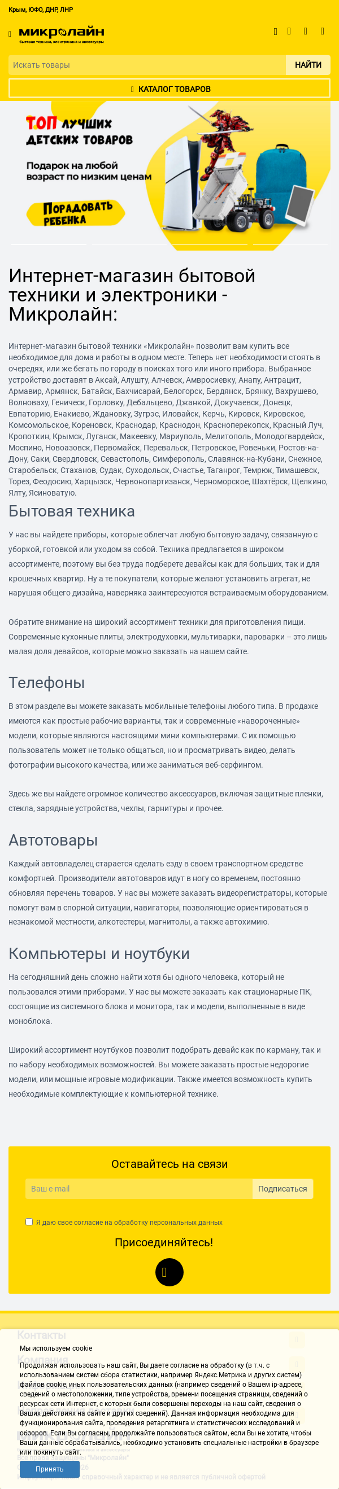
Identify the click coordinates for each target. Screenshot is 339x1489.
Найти (308, 64)
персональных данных (186, 1223)
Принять (50, 1469)
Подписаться (282, 1188)
